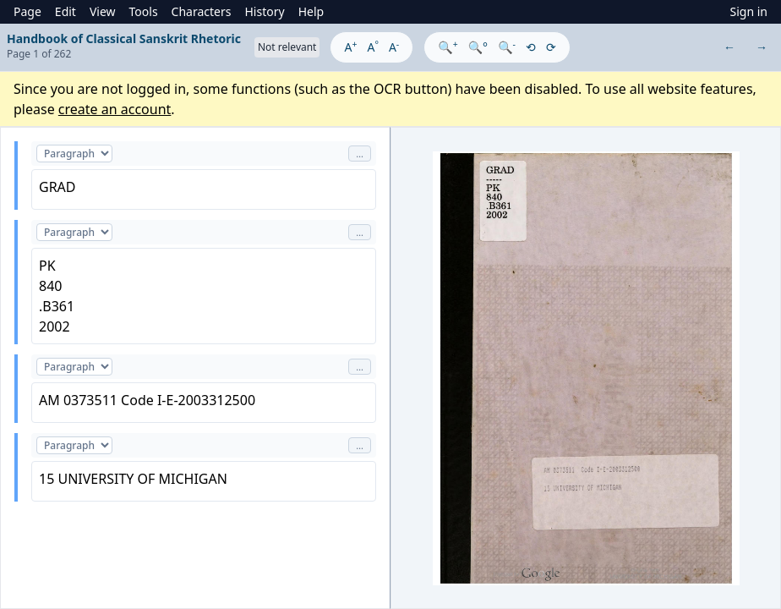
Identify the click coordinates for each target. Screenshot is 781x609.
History (264, 11)
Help (311, 11)
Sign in (748, 11)
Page (27, 11)
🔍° (478, 47)
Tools (143, 11)
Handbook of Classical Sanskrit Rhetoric (124, 38)
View (103, 11)
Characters (202, 11)
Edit (65, 11)
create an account (115, 109)
